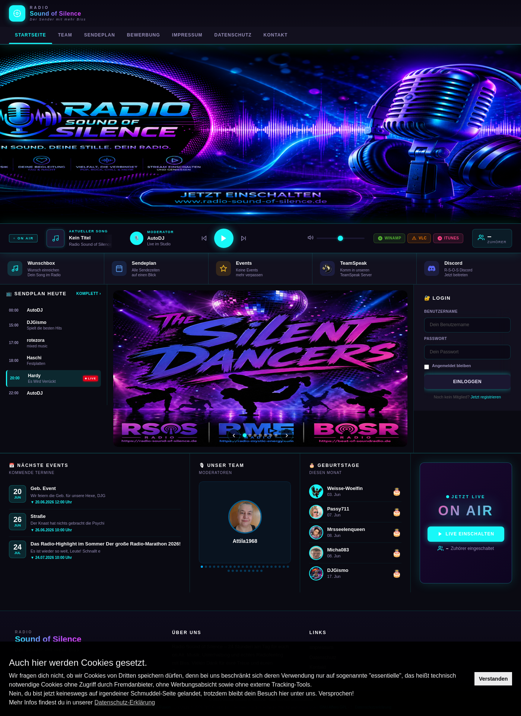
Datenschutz (232, 35)
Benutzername (441, 311)
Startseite (30, 35)
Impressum (187, 35)
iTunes (448, 238)
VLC (419, 238)
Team (65, 35)
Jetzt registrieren (486, 397)
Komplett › (88, 294)
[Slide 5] (265, 435)
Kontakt (276, 35)
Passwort (435, 339)
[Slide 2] (249, 435)
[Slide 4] (260, 435)
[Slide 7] (275, 435)
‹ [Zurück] (233, 435)
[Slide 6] (270, 435)
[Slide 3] (255, 435)
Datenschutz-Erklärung (124, 702)
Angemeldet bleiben (451, 365)
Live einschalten (466, 534)
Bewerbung (143, 35)
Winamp (389, 238)
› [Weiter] (286, 435)
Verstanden (493, 679)
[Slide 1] (245, 435)
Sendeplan (99, 35)
